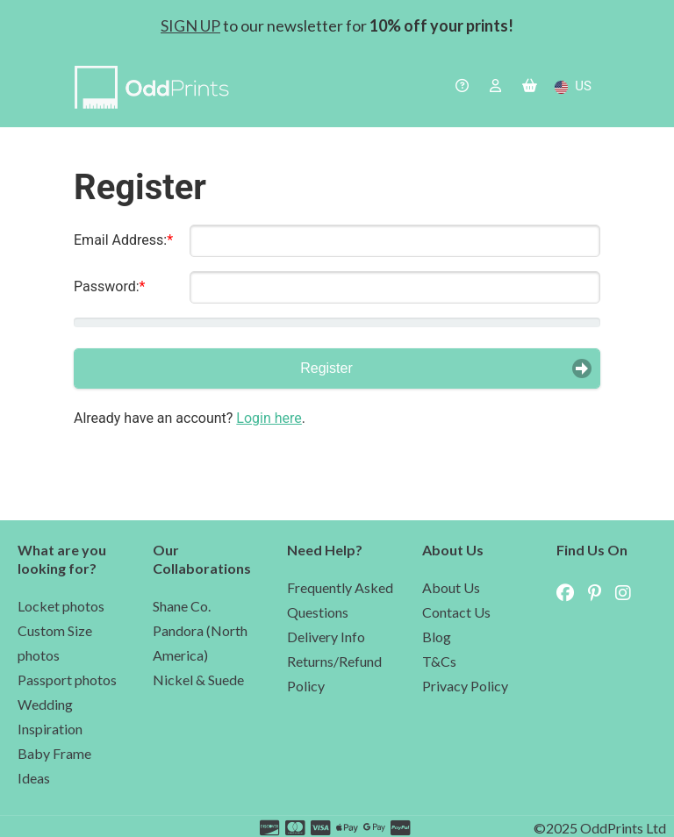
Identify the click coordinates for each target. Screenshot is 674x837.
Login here (268, 418)
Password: (107, 286)
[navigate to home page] (156, 89)
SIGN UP (190, 25)
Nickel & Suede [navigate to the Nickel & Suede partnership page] (198, 679)
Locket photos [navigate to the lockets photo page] (61, 605)
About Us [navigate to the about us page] (451, 587)
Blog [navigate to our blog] (436, 636)
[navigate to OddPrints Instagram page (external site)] (628, 592)
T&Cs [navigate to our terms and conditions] (439, 661)
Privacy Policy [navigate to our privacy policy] (465, 685)
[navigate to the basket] (530, 86)
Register (326, 368)
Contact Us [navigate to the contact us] (456, 612)
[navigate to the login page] (495, 86)
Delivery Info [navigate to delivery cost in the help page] (326, 636)
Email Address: (120, 240)
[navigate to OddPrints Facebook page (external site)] (570, 592)
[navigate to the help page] (462, 86)
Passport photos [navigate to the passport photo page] (67, 679)
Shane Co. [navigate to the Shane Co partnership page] (182, 605)
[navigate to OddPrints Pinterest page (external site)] (600, 592)
